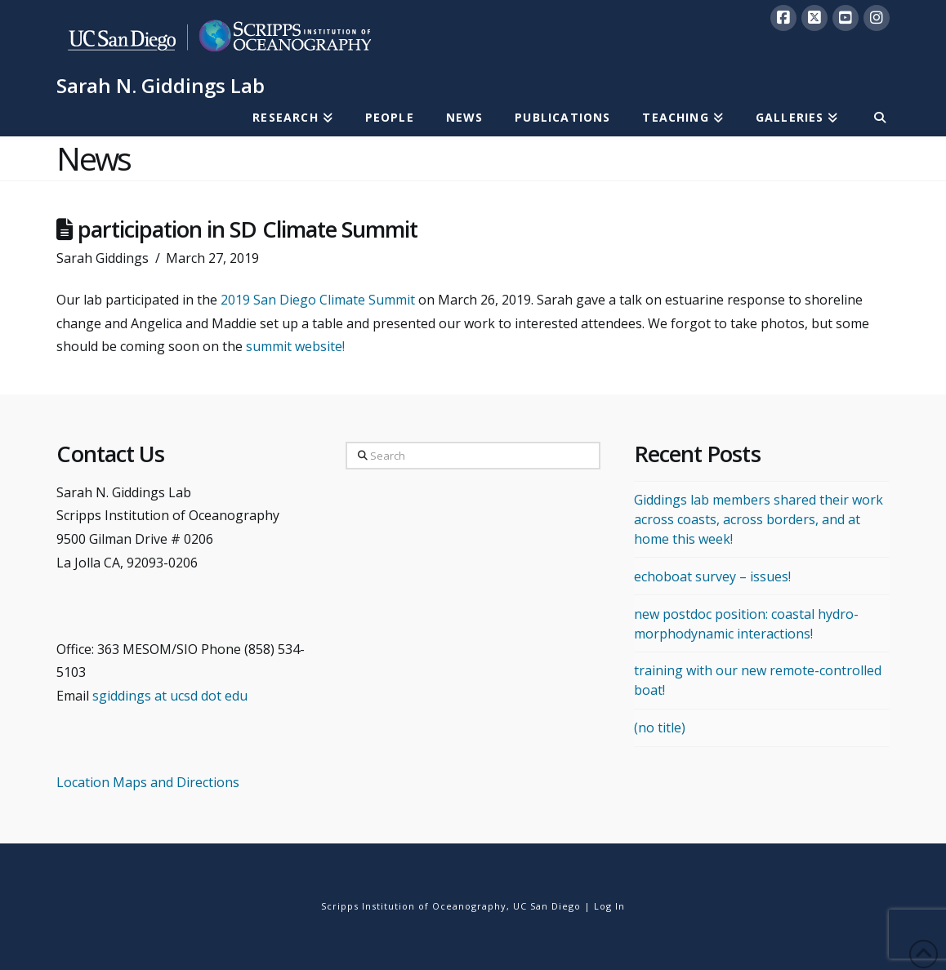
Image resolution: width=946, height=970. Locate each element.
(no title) (659, 727)
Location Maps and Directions (147, 782)
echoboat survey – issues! (712, 576)
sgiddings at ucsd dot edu (170, 696)
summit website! (295, 346)
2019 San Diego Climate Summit (318, 300)
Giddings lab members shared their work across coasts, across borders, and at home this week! (758, 519)
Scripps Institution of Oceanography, (415, 906)
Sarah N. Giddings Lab (160, 86)
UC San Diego (547, 906)
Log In (609, 906)
